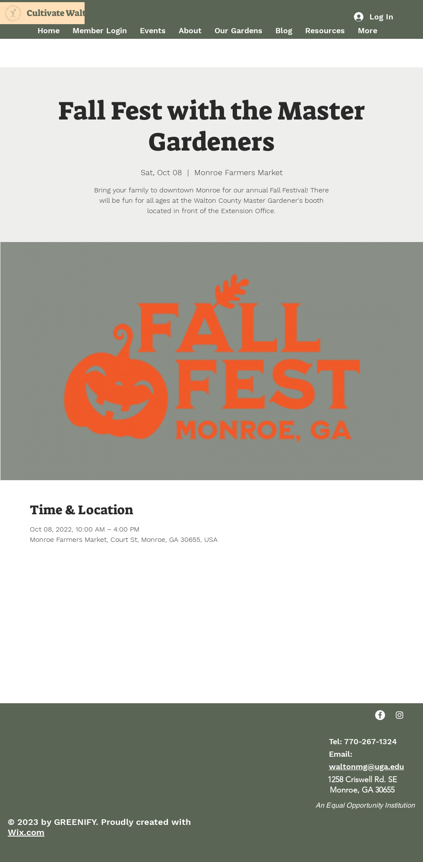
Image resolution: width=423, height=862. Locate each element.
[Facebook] (380, 715)
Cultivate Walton (61, 13)
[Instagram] (399, 715)
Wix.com (26, 832)
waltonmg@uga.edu (366, 766)
